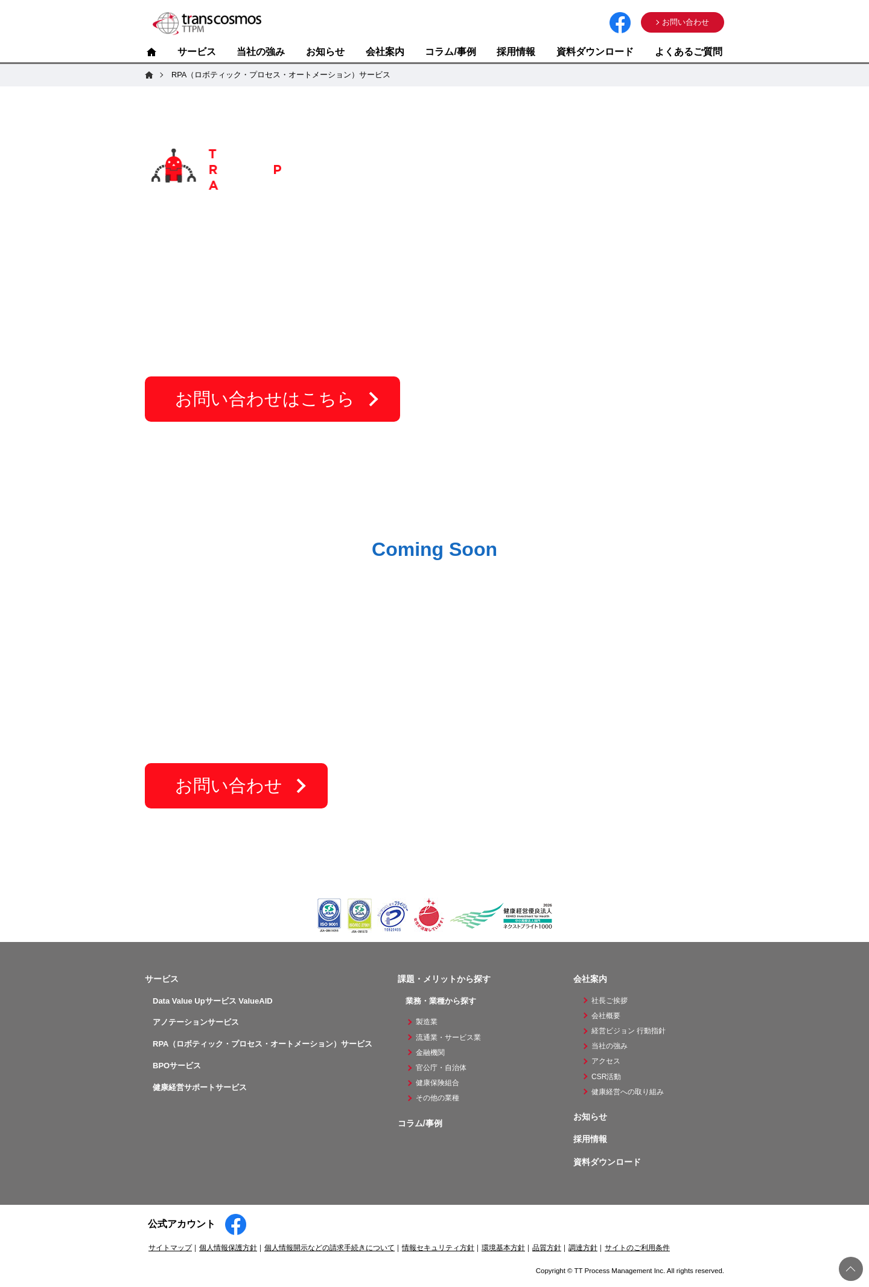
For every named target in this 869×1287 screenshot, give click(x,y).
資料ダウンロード (595, 52)
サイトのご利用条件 (637, 1247)
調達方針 (582, 1247)
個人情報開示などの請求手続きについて (329, 1247)
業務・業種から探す (441, 1000)
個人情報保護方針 (228, 1247)
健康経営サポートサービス (200, 1087)
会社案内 (385, 52)
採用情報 (516, 52)
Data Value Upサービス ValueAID (213, 1000)
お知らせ (325, 52)
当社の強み (261, 52)
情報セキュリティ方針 (438, 1247)
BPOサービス (177, 1065)
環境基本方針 (503, 1247)
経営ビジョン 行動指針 (628, 1031)
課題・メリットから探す (444, 979)
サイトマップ (170, 1247)
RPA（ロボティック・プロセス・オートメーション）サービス (262, 1043)
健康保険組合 (437, 1083)
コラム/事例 (450, 52)
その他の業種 (437, 1098)
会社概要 (605, 1015)
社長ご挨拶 (609, 1000)
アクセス (605, 1061)
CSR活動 (606, 1076)
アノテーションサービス (196, 1022)
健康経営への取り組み (627, 1092)
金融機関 (430, 1052)
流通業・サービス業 (448, 1037)
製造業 (427, 1022)
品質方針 (546, 1247)
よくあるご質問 (688, 52)
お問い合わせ (685, 22)
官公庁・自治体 (441, 1067)
